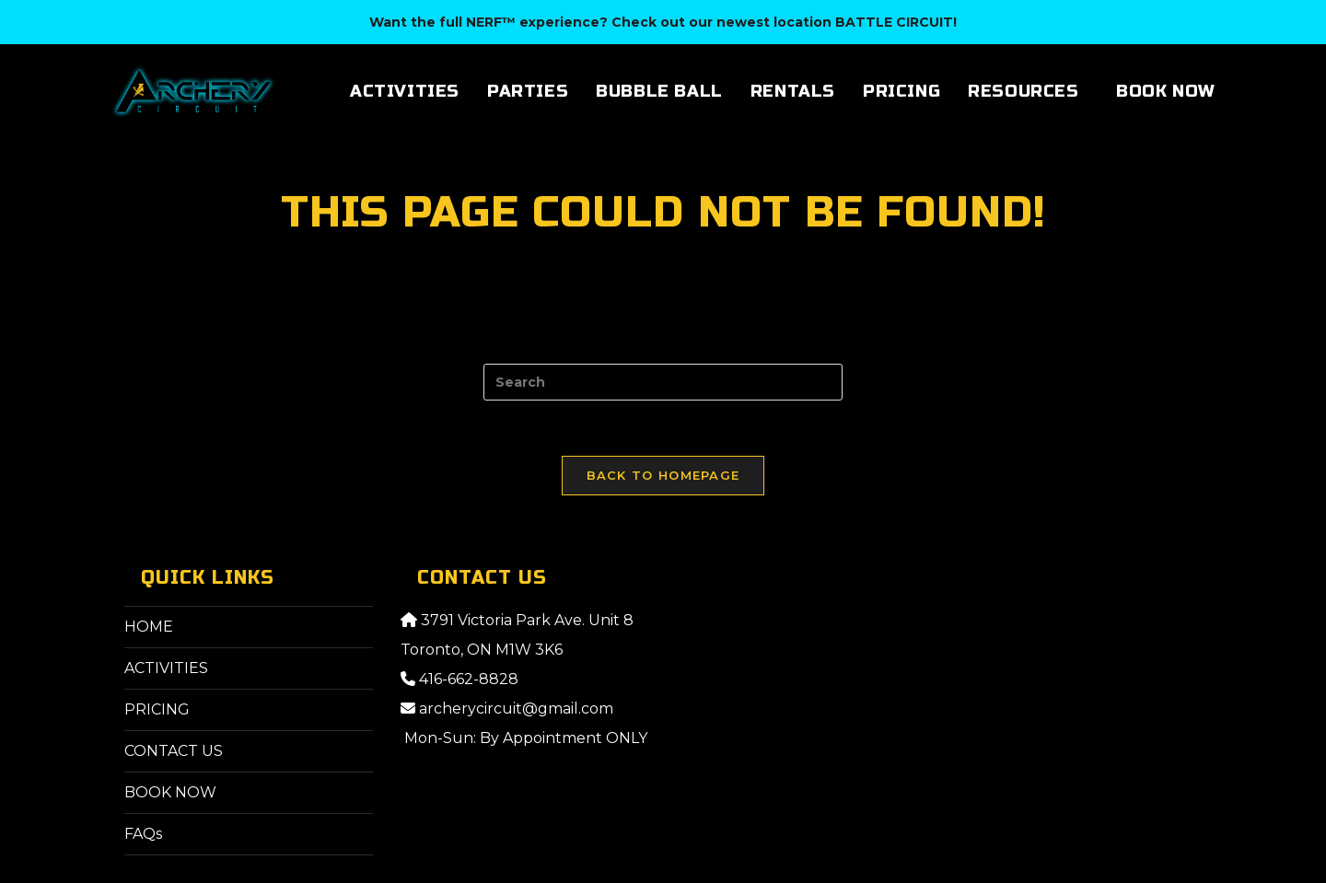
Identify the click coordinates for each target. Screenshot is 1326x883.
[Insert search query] (663, 382)
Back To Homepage (663, 475)
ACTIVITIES (166, 668)
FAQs (143, 833)
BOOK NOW (170, 792)
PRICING (157, 709)
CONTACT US (173, 751)
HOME (148, 626)
